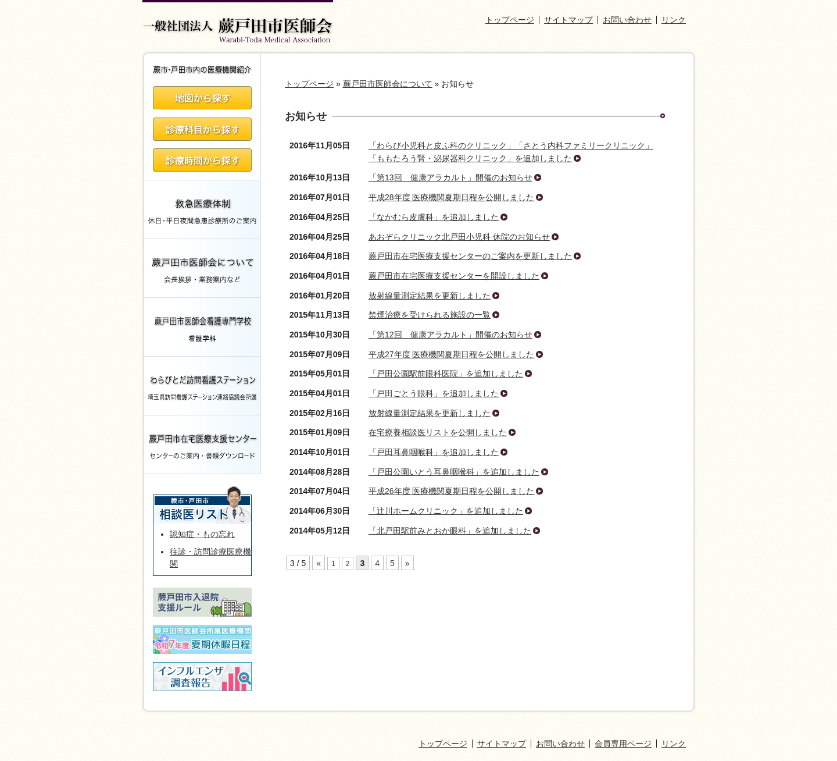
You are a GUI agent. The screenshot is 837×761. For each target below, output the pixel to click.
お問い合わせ (627, 19)
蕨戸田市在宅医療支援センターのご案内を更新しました (470, 256)
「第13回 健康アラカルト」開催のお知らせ (450, 177)
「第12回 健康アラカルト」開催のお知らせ (450, 334)
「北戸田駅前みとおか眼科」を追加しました (450, 530)
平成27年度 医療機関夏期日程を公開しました (451, 354)
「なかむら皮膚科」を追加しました (434, 217)
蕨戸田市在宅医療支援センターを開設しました (454, 275)
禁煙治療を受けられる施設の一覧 (430, 314)
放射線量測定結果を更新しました (430, 295)
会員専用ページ (623, 743)
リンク (673, 19)
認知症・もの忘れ (202, 534)
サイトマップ (568, 19)
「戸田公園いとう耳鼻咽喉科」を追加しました (454, 471)
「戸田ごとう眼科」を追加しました (434, 393)
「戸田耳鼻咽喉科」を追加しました (434, 452)
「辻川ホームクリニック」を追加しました (446, 510)
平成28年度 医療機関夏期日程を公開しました (451, 197)
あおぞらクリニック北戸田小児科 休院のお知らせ (459, 236)
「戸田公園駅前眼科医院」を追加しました (446, 373)
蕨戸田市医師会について (387, 83)
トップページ (509, 19)
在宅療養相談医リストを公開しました (438, 432)
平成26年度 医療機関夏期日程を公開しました (451, 491)
